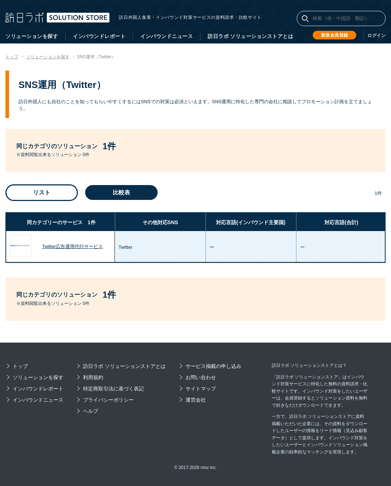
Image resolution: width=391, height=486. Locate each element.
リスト (41, 192)
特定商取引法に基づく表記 (113, 388)
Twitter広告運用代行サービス (72, 246)
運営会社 (196, 400)
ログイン (376, 35)
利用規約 (93, 377)
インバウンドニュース (166, 36)
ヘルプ (90, 411)
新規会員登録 (334, 35)
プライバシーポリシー (108, 400)
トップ (20, 366)
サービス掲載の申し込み (213, 366)
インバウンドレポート (99, 36)
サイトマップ (201, 388)
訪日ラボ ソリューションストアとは (250, 36)
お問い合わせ (201, 377)
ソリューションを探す (31, 36)
